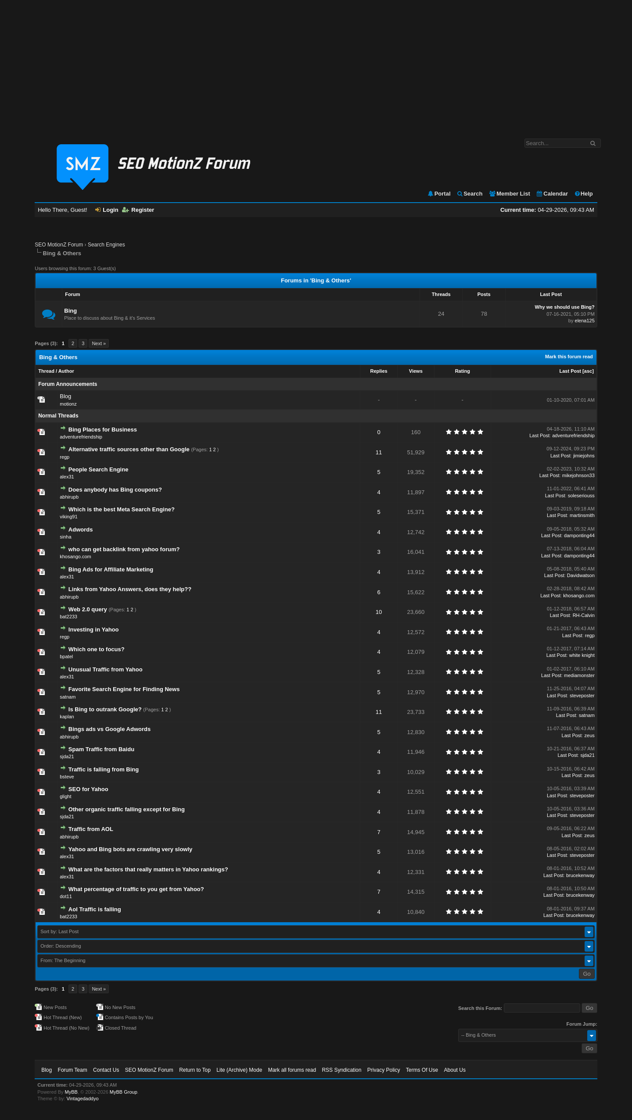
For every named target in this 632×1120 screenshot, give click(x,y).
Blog (65, 396)
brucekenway (580, 875)
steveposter (582, 695)
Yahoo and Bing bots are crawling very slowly (130, 849)
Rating (462, 371)
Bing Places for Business (102, 429)
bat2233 (68, 616)
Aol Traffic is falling (94, 909)
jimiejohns (584, 455)
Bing (70, 310)
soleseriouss (581, 495)
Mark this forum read (569, 356)
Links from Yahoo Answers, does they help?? (129, 589)
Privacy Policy (383, 1070)
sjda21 (67, 756)
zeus (590, 735)
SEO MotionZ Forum (59, 245)
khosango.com (75, 556)
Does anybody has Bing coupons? (115, 489)
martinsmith (582, 515)
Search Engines (106, 245)
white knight (582, 655)
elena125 (585, 320)
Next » (99, 343)
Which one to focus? (96, 649)
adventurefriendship (81, 436)
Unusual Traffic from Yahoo (105, 669)
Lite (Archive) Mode (239, 1070)
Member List (509, 193)
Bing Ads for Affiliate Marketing (110, 569)
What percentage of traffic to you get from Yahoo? (136, 889)
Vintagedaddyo (82, 1098)
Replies (379, 371)
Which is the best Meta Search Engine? (121, 509)
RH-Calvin (584, 615)
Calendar (552, 193)
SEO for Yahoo (88, 789)
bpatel (66, 656)
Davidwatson (581, 575)
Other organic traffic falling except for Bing (126, 809)
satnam (67, 696)
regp (64, 457)
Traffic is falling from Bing (103, 769)
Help (583, 193)
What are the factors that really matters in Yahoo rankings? (148, 869)
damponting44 (579, 535)
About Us (455, 1070)
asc (588, 371)
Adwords (80, 529)
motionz (68, 404)
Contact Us (106, 1070)
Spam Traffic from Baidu (101, 749)
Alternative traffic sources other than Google (129, 449)
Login (106, 210)
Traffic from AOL (90, 829)
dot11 (66, 896)
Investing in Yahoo (93, 629)
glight (65, 796)
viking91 (68, 516)
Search (469, 193)
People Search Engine (98, 469)
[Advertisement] (316, 65)
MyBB (71, 1092)
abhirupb (69, 496)
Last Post (571, 371)
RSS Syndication (341, 1070)
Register (138, 210)
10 (379, 612)
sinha (65, 536)
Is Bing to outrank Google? (105, 709)
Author (66, 371)
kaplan (67, 716)
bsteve (67, 776)
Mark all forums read (292, 1070)
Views (416, 371)
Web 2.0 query (87, 609)
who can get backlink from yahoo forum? (124, 549)
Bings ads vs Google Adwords (109, 729)
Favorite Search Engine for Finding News (124, 689)
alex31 (67, 476)
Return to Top (195, 1070)
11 (379, 452)
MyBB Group (123, 1092)
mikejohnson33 (578, 475)
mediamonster (579, 675)
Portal (439, 193)
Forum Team (72, 1070)
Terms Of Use (422, 1070)
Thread (46, 371)
